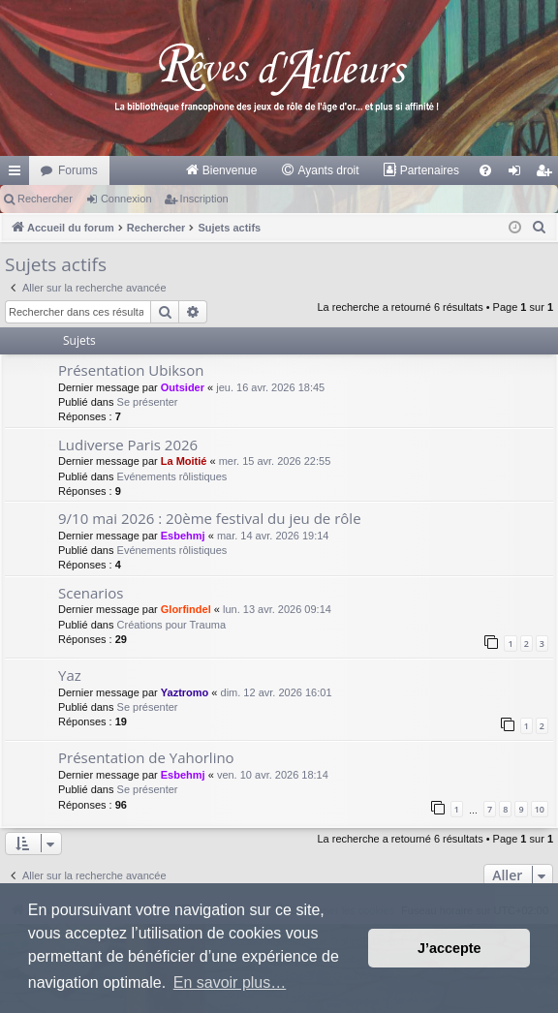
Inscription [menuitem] (548, 174)
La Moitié (184, 461)
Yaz (69, 675)
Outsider (182, 387)
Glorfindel (186, 609)
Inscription (204, 198)
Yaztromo (185, 692)
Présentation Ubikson (130, 370)
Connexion (126, 198)
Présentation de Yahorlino (146, 757)
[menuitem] (221, 170)
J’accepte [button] (449, 948)
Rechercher (45, 198)
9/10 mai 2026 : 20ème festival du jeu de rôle (209, 518)
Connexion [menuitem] (519, 174)
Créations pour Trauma (172, 624)
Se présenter (147, 402)
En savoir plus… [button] (230, 982)
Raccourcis (18, 174)
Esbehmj (183, 535)
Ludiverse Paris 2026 (128, 444)
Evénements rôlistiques (172, 476)
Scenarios (90, 592)
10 (539, 809)
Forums (78, 170)
